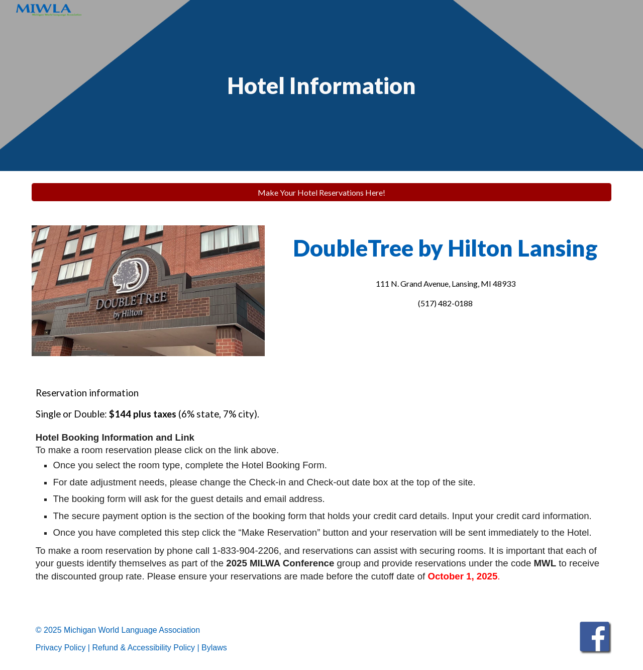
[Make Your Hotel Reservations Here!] (321, 192)
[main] (321, 86)
